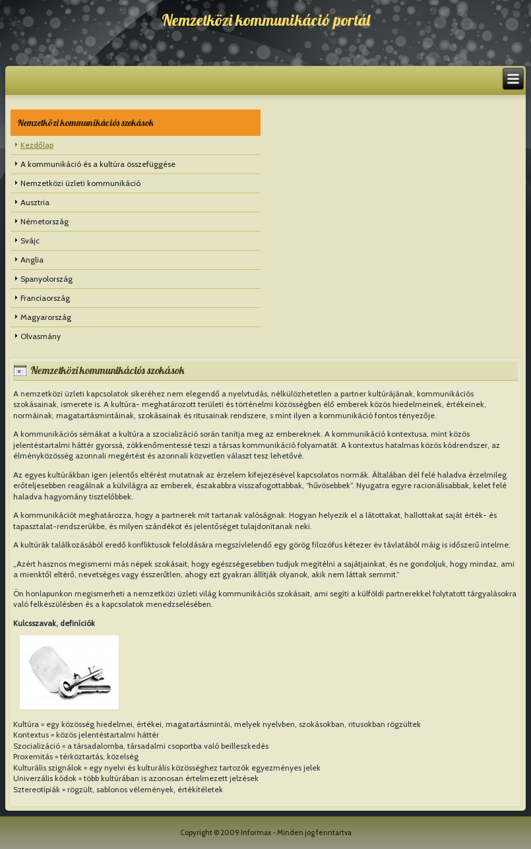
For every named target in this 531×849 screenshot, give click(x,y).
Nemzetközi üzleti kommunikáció (80, 183)
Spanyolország (46, 279)
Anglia (32, 260)
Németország (44, 221)
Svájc (30, 240)
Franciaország (45, 298)
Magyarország (45, 317)
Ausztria (34, 202)
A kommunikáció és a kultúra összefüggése (97, 164)
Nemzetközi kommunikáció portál (266, 20)
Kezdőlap (36, 145)
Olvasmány (40, 336)
